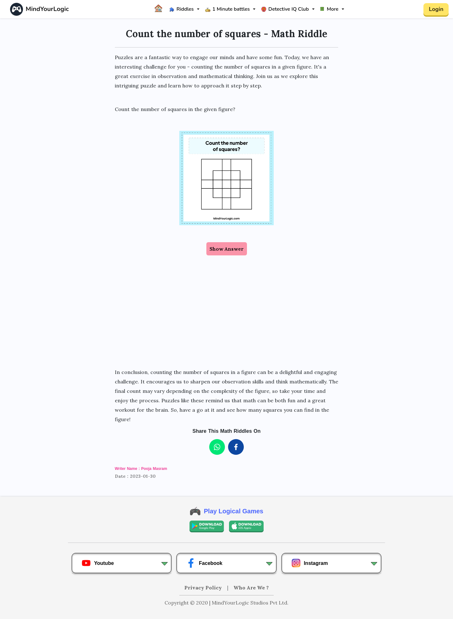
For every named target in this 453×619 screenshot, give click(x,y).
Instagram (309, 563)
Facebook (204, 563)
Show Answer (227, 249)
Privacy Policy (203, 587)
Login (436, 9)
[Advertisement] (226, 311)
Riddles (181, 9)
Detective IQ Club (285, 9)
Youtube (97, 563)
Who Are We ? (251, 587)
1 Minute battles (227, 9)
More (329, 9)
